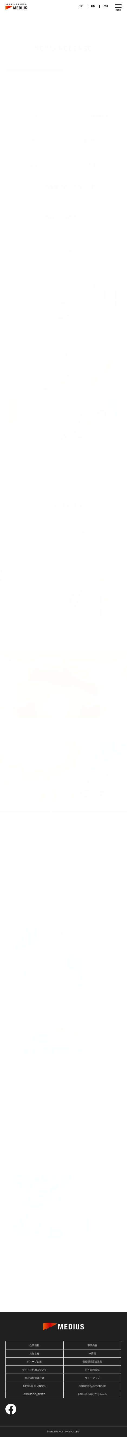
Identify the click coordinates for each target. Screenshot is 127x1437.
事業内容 (92, 1345)
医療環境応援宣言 (92, 1361)
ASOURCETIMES (34, 1394)
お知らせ (92, 63)
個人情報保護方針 (34, 1378)
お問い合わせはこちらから (92, 1394)
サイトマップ (92, 1378)
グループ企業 (34, 1361)
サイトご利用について (34, 1369)
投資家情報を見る (63, 187)
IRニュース (35, 63)
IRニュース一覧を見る (101, 75)
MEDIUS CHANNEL (34, 1386)
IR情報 (92, 1353)
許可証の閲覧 (92, 1369)
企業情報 (34, 1345)
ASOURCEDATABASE (92, 1386)
